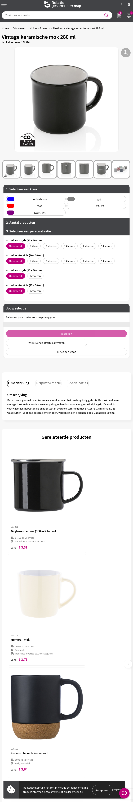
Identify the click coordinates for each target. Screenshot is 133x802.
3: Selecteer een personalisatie (28, 231)
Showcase (7, 750)
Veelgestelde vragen (80, 702)
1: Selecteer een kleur (21, 189)
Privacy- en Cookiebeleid (82, 750)
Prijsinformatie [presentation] (46, 382)
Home (5, 28)
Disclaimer (74, 756)
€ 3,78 (78, 530)
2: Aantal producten (20, 222)
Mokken (58, 28)
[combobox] (57, 15)
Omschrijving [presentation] (18, 382)
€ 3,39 (19, 526)
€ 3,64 (19, 619)
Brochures (8, 756)
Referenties (9, 761)
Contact (6, 745)
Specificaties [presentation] (75, 382)
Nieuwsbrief (75, 697)
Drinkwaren (19, 28)
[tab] (18, 383)
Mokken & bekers (40, 28)
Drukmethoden (77, 708)
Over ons (73, 691)
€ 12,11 (79, 619)
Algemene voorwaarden (82, 745)
